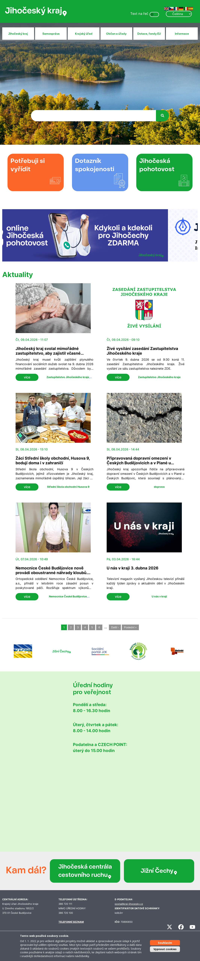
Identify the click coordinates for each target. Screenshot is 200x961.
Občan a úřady (116, 33)
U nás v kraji (159, 596)
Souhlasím (165, 943)
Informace (182, 33)
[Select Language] (179, 14)
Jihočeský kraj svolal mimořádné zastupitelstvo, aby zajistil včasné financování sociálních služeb (48, 353)
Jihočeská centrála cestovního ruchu (85, 871)
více (27, 377)
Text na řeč (139, 14)
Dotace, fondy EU (149, 33)
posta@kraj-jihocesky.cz (129, 904)
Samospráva (51, 33)
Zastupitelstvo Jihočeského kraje (67, 377)
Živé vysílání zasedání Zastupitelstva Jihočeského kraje (142, 351)
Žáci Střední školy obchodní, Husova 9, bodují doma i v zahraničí (53, 460)
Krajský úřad (83, 33)
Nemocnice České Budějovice (68, 596)
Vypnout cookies (165, 949)
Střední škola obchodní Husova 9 (68, 486)
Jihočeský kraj (18, 33)
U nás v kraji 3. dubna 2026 (132, 568)
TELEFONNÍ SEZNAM (71, 922)
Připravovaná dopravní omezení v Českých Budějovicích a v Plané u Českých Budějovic (139, 463)
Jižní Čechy (159, 870)
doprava (159, 486)
